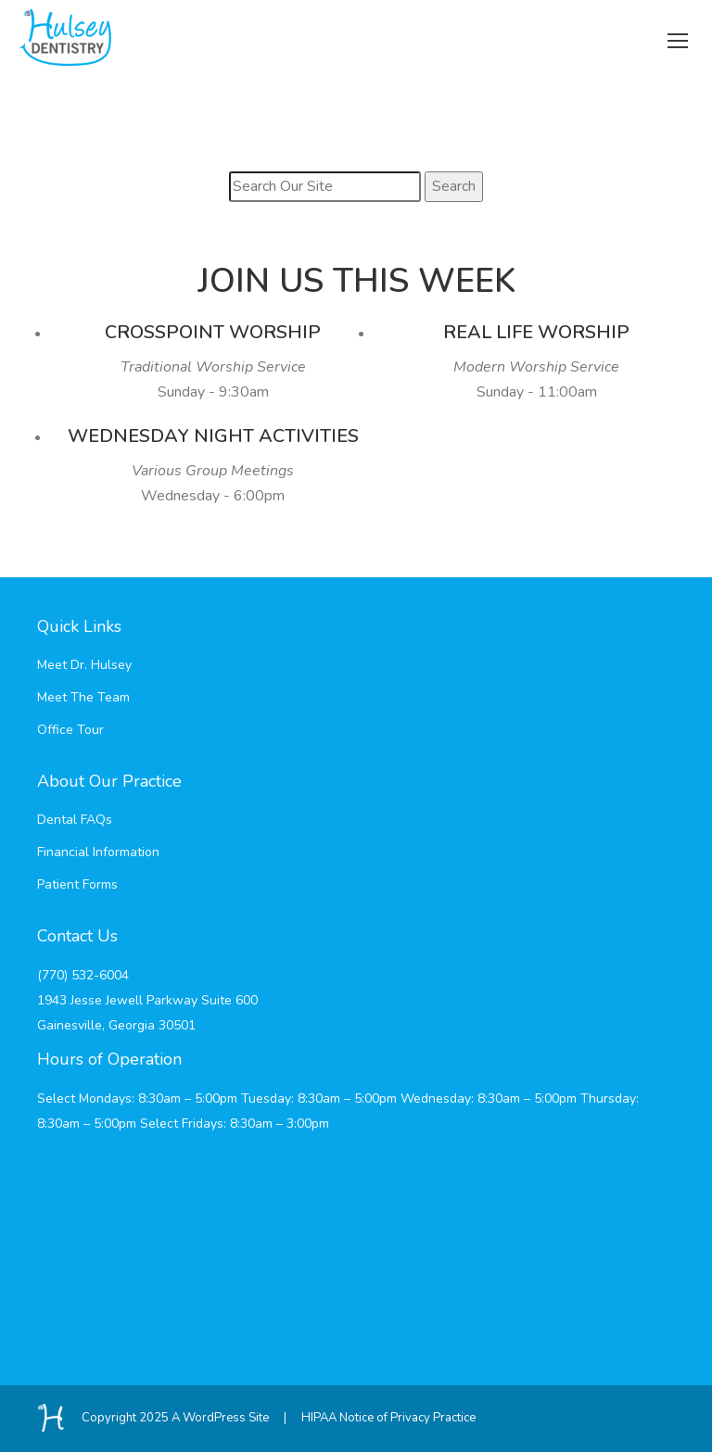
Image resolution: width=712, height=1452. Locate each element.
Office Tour (70, 730)
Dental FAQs (74, 819)
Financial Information (98, 852)
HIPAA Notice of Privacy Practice (388, 1417)
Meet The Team (83, 697)
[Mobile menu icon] (677, 37)
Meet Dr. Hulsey (84, 665)
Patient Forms (77, 884)
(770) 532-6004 (83, 975)
